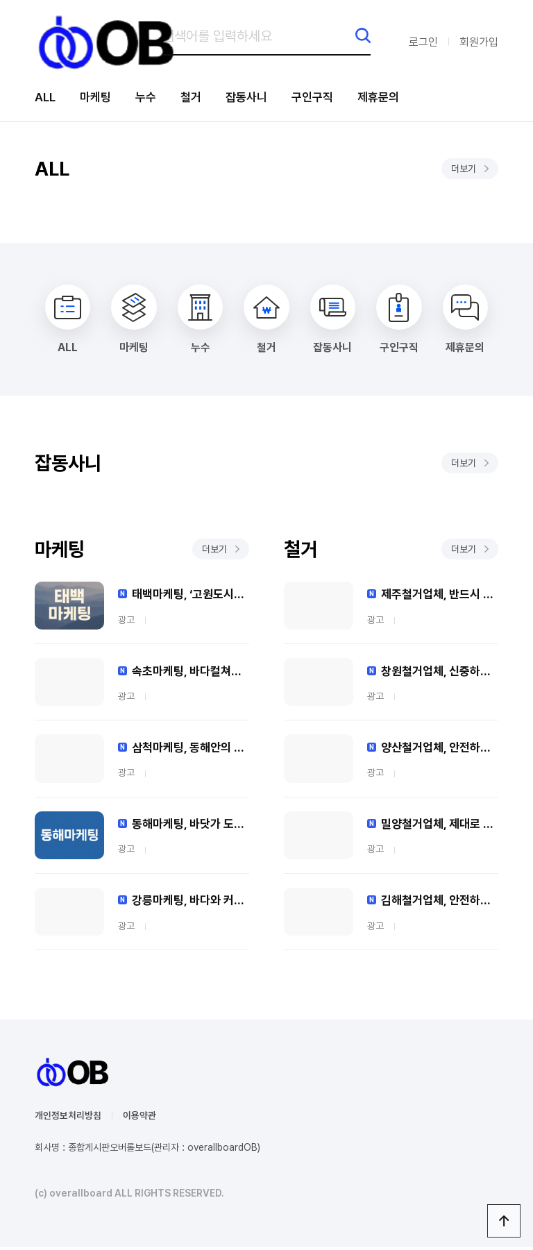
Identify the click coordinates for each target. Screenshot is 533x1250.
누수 (150, 97)
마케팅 (98, 97)
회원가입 (478, 42)
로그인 (423, 42)
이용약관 (139, 1118)
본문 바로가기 (0, 0)
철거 (196, 97)
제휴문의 (391, 97)
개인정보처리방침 (68, 1118)
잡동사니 (254, 97)
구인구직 (323, 97)
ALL (46, 97)
